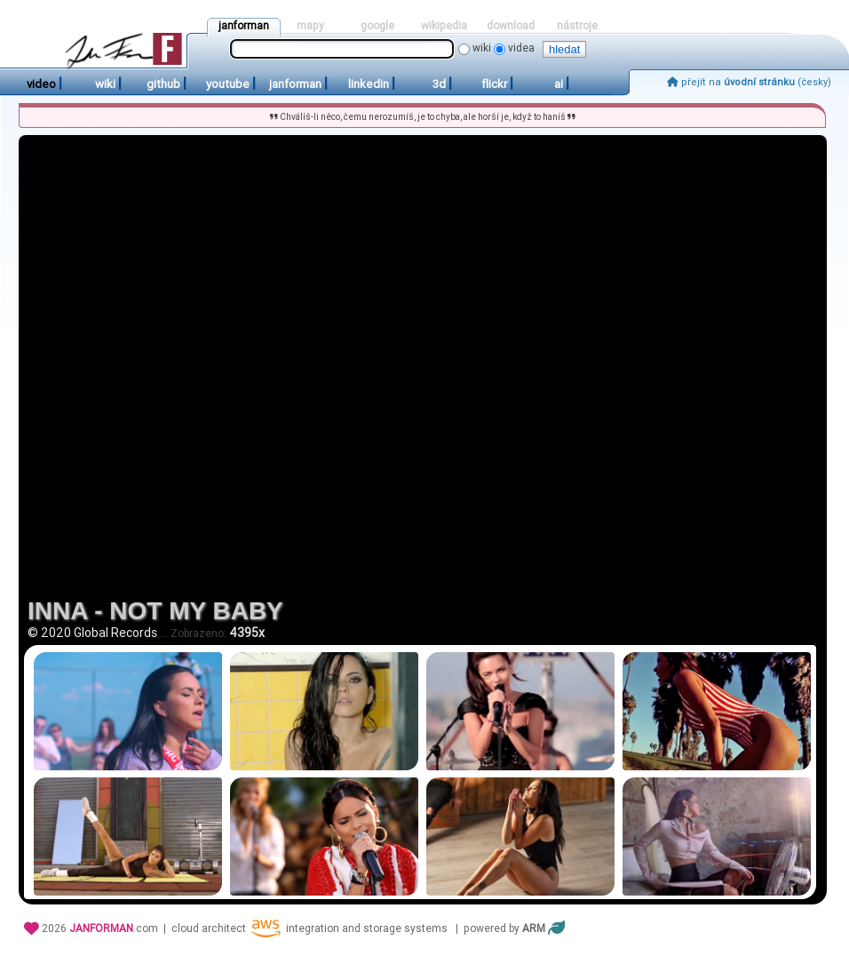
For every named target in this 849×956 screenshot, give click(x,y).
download (511, 26)
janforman (243, 26)
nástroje (577, 26)
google (377, 26)
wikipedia (444, 26)
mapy (310, 26)
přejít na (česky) (749, 82)
